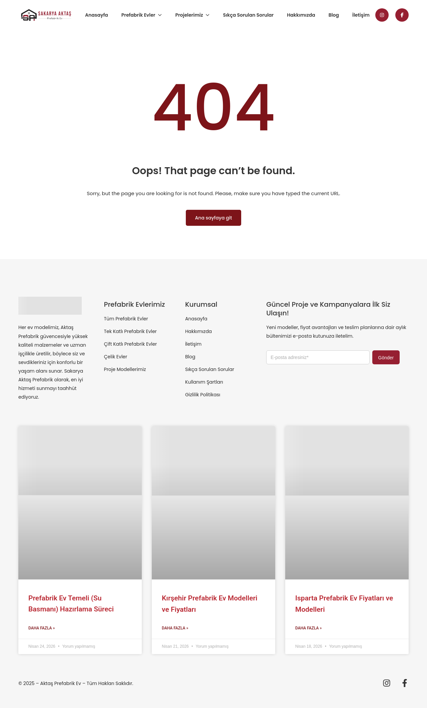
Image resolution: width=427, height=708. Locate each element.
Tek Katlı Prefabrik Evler (130, 331)
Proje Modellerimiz (125, 369)
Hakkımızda (301, 15)
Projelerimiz (189, 15)
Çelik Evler (115, 356)
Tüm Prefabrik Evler (126, 318)
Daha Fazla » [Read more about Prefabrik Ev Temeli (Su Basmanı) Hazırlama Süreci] (41, 628)
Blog (334, 15)
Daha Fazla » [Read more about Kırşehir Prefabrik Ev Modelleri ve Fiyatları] (175, 628)
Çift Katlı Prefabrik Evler (130, 344)
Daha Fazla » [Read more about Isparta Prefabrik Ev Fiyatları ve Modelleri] (308, 628)
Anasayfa (96, 15)
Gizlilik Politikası (202, 394)
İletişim (361, 15)
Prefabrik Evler (138, 15)
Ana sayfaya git (213, 217)
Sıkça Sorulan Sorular (248, 15)
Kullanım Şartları (204, 382)
